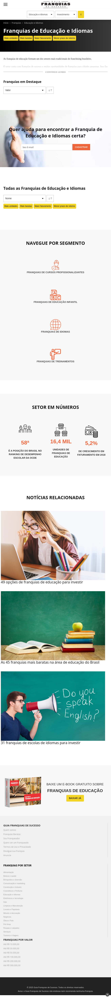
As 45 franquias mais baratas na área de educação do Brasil (50, 662)
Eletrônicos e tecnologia (13, 898)
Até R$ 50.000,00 (11, 952)
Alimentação (8, 872)
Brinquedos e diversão (12, 880)
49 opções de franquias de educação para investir (42, 582)
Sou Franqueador (11, 838)
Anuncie (7, 855)
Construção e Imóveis (12, 887)
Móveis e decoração (11, 913)
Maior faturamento (43, 38)
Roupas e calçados (11, 928)
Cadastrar (81, 147)
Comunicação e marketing (14, 883)
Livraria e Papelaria (11, 909)
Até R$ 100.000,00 (11, 956)
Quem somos (9, 830)
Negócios (7, 917)
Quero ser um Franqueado (16, 842)
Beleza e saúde (9, 876)
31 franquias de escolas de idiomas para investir (40, 742)
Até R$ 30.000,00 (11, 948)
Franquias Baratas (12, 834)
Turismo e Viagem (10, 935)
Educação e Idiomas (33, 22)
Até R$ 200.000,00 (11, 961)
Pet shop (7, 924)
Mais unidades (10, 38)
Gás (5, 902)
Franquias (16, 22)
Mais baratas (26, 38)
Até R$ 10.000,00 (11, 944)
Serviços (7, 932)
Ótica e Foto (8, 921)
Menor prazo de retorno (64, 38)
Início (5, 22)
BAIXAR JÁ (75, 798)
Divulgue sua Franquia (13, 851)
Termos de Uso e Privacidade (17, 846)
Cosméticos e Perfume (12, 891)
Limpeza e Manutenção (13, 906)
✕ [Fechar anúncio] (107, 994)
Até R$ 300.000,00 (11, 965)
